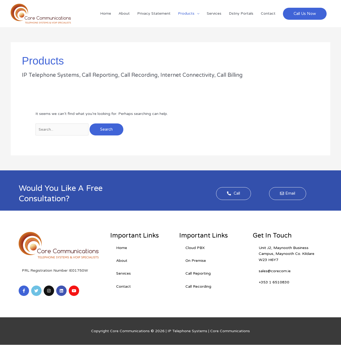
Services (214, 13)
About (124, 13)
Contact (268, 13)
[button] (305, 14)
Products (186, 13)
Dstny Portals (241, 13)
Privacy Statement (153, 13)
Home (105, 13)
